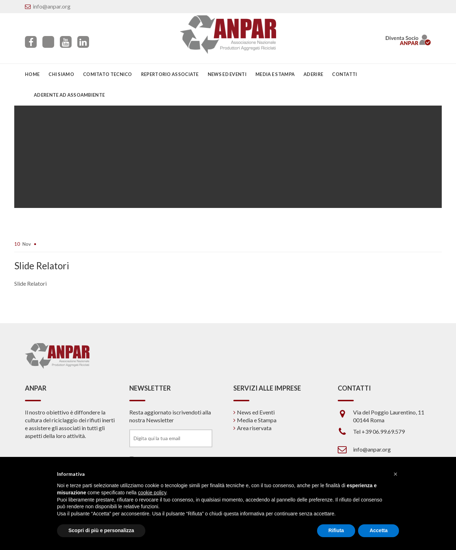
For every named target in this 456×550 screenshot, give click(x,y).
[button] (395, 474)
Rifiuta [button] (336, 530)
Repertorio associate (170, 74)
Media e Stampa (275, 74)
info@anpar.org (52, 6)
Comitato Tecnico (107, 74)
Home (32, 74)
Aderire (313, 74)
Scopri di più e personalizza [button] (101, 530)
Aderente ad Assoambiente (69, 95)
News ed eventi (227, 74)
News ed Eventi (256, 412)
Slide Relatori (30, 283)
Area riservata (254, 427)
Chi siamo (61, 74)
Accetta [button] (378, 530)
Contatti (344, 74)
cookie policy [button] (152, 492)
